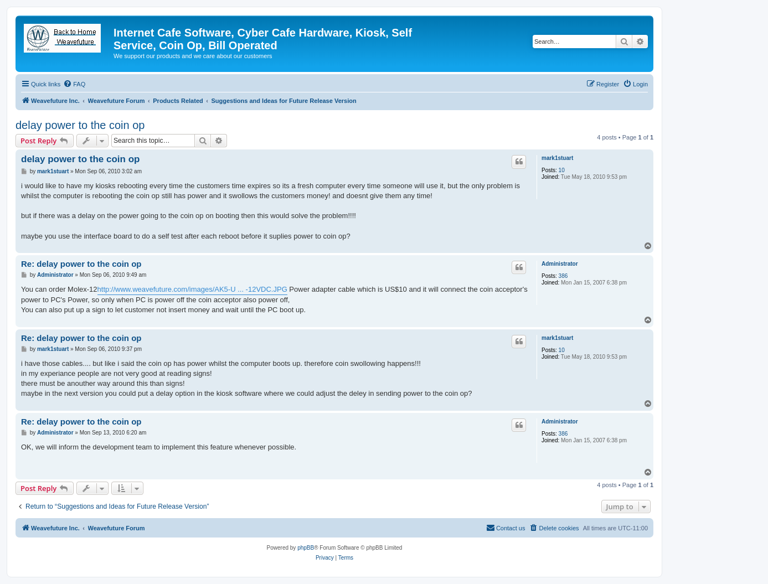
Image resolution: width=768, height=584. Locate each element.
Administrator (560, 264)
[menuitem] (74, 84)
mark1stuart (557, 158)
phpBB (305, 548)
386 (563, 276)
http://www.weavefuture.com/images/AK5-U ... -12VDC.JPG (192, 289)
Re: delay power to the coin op (81, 263)
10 (562, 170)
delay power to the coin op (80, 125)
